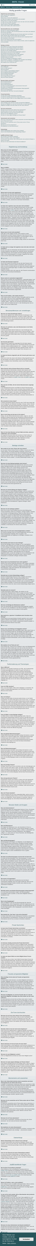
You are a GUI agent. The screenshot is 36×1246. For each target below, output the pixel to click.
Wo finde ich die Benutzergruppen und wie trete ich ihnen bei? (14, 85)
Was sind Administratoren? (6, 81)
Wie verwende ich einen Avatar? (7, 38)
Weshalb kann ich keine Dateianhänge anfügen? (11, 55)
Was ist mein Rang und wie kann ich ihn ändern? (11, 39)
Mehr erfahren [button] (11, 1243)
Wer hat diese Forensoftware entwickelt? (9, 136)
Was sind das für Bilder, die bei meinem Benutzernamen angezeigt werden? (17, 36)
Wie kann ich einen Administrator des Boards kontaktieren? (13, 141)
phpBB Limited (17, 377)
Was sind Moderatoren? (6, 83)
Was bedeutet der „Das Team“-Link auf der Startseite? (12, 91)
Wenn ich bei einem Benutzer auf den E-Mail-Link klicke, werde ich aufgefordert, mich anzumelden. (18, 41)
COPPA (12, 210)
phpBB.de (27, 377)
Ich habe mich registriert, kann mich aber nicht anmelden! (13, 19)
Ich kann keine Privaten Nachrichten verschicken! (11, 95)
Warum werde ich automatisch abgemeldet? (10, 24)
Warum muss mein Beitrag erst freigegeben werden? (12, 60)
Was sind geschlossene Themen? (8, 75)
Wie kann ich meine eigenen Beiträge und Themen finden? (13, 115)
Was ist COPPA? (4, 16)
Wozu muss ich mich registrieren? (8, 15)
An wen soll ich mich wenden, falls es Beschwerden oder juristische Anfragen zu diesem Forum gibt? (18, 140)
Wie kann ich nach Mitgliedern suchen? (9, 113)
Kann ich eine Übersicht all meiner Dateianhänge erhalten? (13, 131)
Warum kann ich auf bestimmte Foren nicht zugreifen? (12, 54)
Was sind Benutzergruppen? (7, 84)
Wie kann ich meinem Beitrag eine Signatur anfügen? (12, 49)
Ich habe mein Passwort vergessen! (8, 23)
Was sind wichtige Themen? (7, 74)
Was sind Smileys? (5, 69)
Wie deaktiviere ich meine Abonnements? (9, 126)
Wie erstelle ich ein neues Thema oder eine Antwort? (12, 46)
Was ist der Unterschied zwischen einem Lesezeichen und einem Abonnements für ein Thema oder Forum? (17, 120)
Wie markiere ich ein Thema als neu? (9, 62)
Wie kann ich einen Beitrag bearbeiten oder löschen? (12, 47)
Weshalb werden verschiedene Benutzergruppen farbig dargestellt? (15, 88)
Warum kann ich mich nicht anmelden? (9, 20)
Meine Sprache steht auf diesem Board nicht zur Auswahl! (13, 35)
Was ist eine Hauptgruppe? (6, 89)
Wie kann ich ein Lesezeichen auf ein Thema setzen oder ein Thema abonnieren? (15, 123)
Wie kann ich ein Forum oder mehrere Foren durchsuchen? (13, 109)
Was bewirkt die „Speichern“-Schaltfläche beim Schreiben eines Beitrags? (16, 59)
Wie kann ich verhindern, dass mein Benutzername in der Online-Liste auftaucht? (18, 31)
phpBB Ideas (4, 1186)
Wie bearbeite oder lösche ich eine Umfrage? (10, 53)
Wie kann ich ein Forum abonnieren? (8, 124)
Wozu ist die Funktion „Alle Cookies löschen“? (10, 25)
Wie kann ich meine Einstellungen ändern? (10, 30)
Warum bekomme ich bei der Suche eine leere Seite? (12, 112)
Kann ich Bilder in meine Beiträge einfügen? (10, 70)
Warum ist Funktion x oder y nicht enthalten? (10, 137)
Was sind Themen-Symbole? (7, 77)
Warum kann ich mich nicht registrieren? (9, 17)
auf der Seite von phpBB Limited (13, 1174)
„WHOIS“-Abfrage (5, 1201)
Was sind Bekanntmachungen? (7, 73)
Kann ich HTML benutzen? (6, 68)
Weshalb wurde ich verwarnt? (7, 57)
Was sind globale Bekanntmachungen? (9, 72)
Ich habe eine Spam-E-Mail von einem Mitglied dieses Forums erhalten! (16, 98)
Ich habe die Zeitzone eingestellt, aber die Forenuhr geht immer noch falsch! (17, 34)
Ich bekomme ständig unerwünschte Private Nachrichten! (13, 96)
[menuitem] (2, 5)
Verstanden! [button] (26, 1239)
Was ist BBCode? (4, 66)
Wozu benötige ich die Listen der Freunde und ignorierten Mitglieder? (15, 102)
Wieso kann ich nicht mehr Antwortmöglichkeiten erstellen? (13, 51)
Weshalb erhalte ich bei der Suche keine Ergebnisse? (12, 111)
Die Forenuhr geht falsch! (6, 32)
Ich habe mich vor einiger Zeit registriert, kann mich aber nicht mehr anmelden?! (17, 21)
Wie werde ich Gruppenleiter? (7, 87)
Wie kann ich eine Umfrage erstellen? (9, 50)
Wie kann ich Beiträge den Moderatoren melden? (11, 58)
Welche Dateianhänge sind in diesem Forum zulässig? (12, 130)
